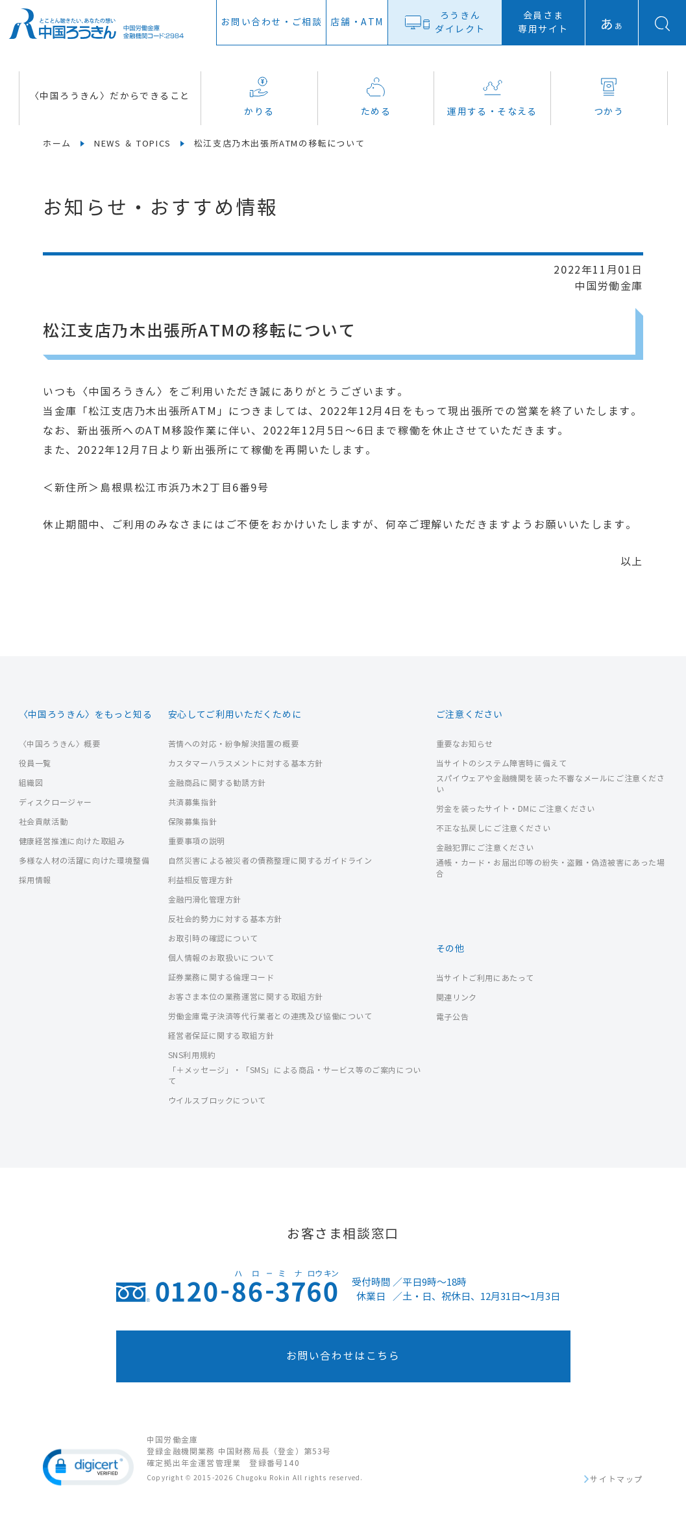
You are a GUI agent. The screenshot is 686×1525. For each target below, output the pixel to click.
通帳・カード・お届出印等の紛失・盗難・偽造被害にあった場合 (550, 868)
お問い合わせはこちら (343, 1356)
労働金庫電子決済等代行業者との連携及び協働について (270, 1016)
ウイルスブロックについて (217, 1100)
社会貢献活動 (43, 822)
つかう (609, 97)
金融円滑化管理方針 (204, 899)
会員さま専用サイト (543, 22)
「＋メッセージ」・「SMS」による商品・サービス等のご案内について (294, 1075)
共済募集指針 (192, 802)
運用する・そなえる (492, 97)
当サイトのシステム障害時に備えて (501, 763)
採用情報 (35, 880)
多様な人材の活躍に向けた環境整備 (84, 861)
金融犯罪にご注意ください (485, 848)
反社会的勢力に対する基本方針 (225, 919)
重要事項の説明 (196, 841)
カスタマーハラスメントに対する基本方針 (245, 763)
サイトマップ (616, 1479)
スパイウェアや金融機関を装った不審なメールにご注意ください (550, 784)
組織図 (31, 783)
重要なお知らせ (464, 744)
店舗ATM (357, 22)
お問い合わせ (271, 22)
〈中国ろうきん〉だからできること (110, 96)
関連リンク (456, 997)
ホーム (57, 144)
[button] (88, 1467)
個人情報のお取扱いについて (221, 958)
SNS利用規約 (192, 1055)
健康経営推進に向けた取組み (72, 841)
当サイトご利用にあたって (485, 978)
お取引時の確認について (213, 938)
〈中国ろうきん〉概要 (60, 744)
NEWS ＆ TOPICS (132, 144)
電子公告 (452, 1017)
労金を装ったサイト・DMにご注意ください (515, 809)
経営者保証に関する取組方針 (221, 1036)
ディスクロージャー (55, 802)
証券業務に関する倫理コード (221, 977)
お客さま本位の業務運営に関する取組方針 (245, 997)
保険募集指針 (192, 822)
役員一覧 (35, 763)
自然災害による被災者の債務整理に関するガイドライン (270, 861)
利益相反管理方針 (201, 880)
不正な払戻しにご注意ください (493, 828)
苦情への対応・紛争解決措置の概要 (233, 744)
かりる (259, 97)
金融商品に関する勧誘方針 (217, 783)
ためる (376, 97)
